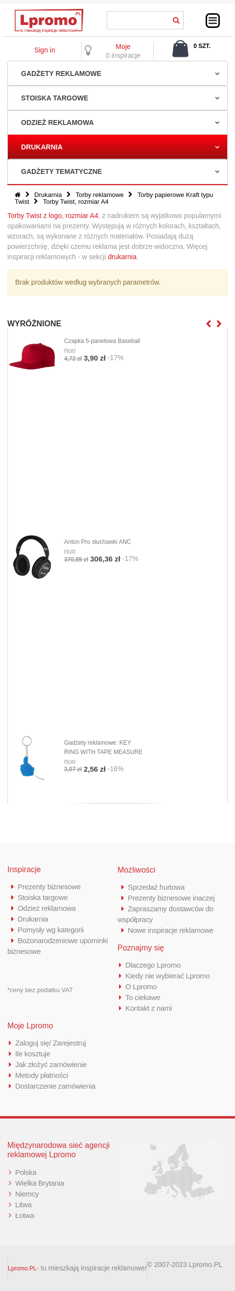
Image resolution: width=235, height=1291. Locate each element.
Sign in (44, 50)
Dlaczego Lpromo (153, 965)
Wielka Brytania (39, 1183)
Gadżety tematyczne (61, 171)
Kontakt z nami (148, 1008)
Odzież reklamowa (57, 122)
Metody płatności (41, 1075)
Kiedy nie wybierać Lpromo (167, 976)
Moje (123, 46)
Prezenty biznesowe (49, 886)
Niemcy (27, 1194)
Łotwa (24, 1215)
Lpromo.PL (22, 1268)
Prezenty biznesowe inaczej (171, 898)
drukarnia (122, 257)
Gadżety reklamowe (61, 73)
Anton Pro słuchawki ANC (97, 541)
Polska (25, 1172)
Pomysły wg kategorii (51, 930)
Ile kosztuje (32, 1053)
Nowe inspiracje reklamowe (170, 930)
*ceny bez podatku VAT (40, 990)
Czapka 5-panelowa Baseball (102, 341)
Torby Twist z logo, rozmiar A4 (52, 215)
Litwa (23, 1204)
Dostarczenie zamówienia (55, 1086)
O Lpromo (141, 986)
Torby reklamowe (99, 194)
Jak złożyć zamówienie (51, 1064)
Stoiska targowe (54, 98)
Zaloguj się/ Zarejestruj (50, 1043)
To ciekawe (142, 997)
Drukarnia (42, 147)
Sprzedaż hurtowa (156, 887)
